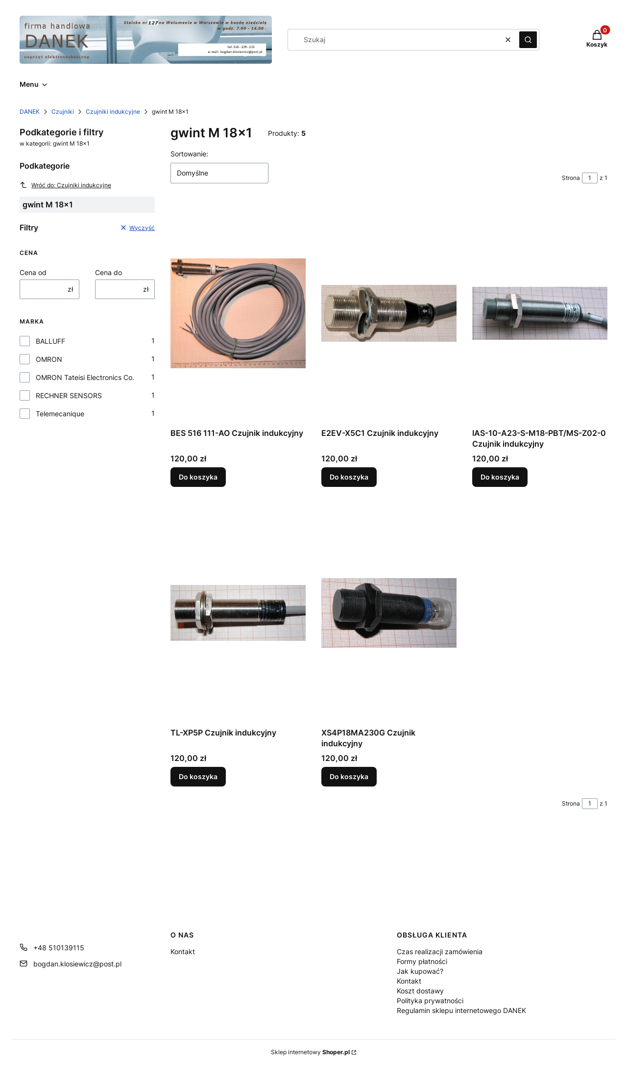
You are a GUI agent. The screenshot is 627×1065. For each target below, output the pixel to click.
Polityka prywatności (430, 1000)
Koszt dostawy (420, 991)
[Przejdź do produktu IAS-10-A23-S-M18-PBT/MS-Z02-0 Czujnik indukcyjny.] (539, 313)
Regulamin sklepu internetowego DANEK (461, 1010)
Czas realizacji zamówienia (439, 951)
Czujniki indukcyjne (113, 111)
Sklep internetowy (310, 1052)
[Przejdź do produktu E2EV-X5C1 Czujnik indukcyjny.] (389, 313)
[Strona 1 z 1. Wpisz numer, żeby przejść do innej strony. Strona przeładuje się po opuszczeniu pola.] (590, 178)
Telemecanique (60, 413)
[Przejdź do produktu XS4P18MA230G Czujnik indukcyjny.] (389, 613)
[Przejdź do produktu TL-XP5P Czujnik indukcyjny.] (238, 613)
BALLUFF (50, 341)
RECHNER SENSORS (69, 395)
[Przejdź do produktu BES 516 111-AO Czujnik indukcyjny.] (238, 313)
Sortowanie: (189, 154)
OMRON (49, 359)
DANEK (30, 111)
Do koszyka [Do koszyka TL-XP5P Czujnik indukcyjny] (198, 776)
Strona (571, 177)
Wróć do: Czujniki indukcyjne (65, 185)
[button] (528, 39)
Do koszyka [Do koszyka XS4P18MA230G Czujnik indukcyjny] (349, 776)
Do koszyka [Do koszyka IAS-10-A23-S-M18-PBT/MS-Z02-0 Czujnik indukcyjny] (500, 477)
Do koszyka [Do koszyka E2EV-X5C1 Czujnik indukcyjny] (349, 477)
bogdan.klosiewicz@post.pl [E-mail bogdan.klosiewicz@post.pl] (77, 964)
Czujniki (62, 111)
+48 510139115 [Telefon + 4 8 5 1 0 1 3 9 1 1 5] (58, 947)
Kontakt (182, 951)
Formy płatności (422, 961)
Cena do (108, 272)
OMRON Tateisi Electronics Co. (85, 377)
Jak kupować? (420, 971)
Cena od (33, 272)
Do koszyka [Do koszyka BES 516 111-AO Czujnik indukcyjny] (198, 477)
